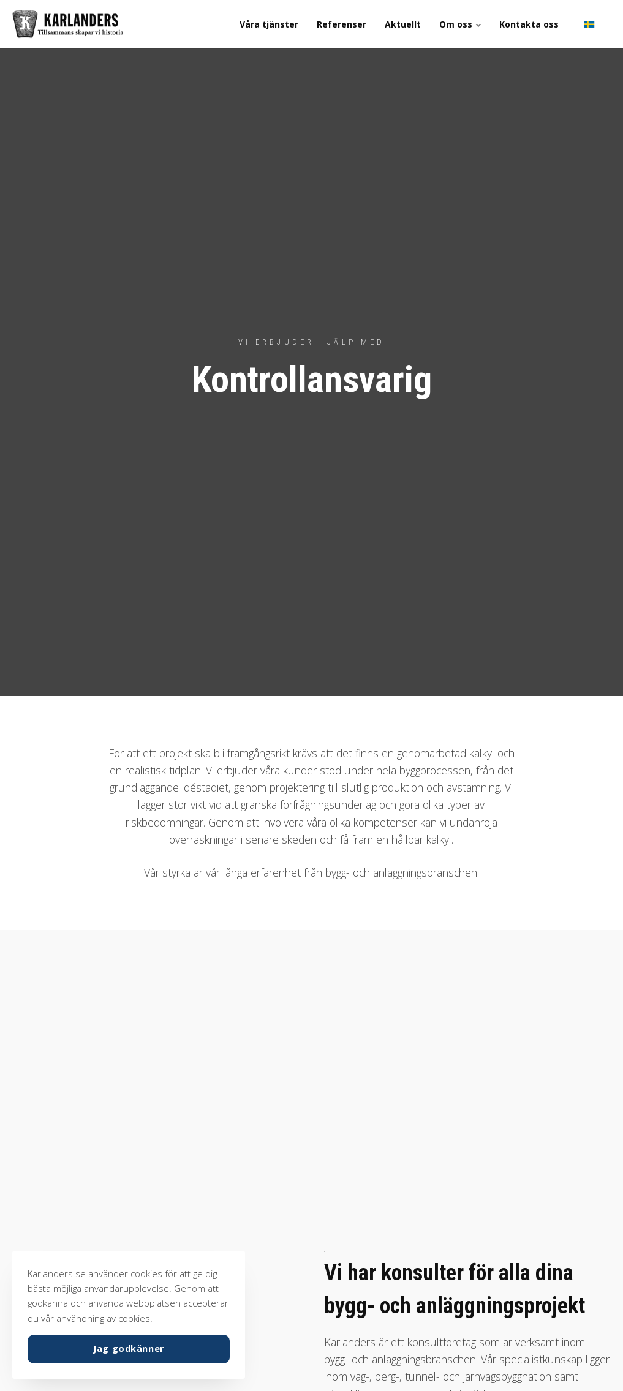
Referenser (341, 24)
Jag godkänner (128, 1348)
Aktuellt (403, 24)
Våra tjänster (269, 24)
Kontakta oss (529, 24)
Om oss (460, 24)
